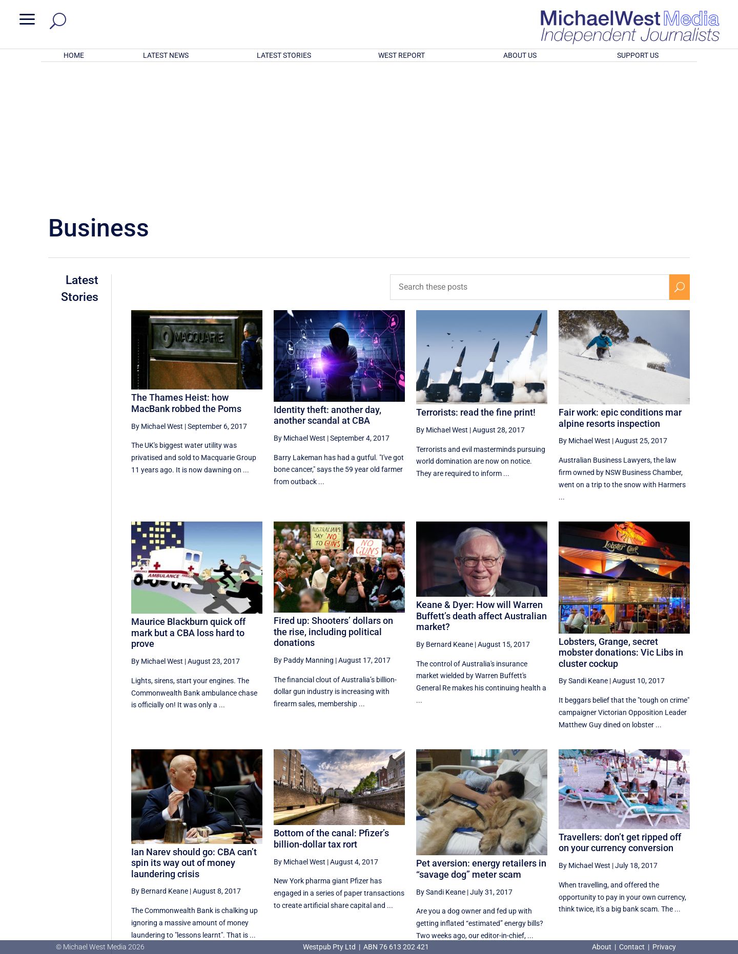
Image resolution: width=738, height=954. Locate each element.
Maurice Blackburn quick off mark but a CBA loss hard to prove (188, 498)
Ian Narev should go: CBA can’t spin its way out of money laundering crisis (194, 728)
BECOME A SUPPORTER (685, 885)
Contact (632, 947)
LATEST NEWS (166, 55)
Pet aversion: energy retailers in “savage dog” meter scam (481, 735)
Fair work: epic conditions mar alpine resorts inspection (620, 284)
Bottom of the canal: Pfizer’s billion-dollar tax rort (331, 704)
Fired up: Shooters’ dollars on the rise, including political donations (333, 497)
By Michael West (157, 292)
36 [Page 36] (552, 847)
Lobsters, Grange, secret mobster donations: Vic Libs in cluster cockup (621, 518)
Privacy (664, 947)
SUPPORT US (638, 55)
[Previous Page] (528, 847)
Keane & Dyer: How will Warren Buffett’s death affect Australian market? (481, 481)
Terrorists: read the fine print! (476, 278)
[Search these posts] (529, 153)
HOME (74, 55)
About (602, 947)
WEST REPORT (401, 55)
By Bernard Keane (444, 510)
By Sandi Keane (583, 547)
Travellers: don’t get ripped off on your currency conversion (620, 709)
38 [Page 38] (604, 847)
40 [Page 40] (655, 847)
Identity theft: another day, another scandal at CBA (327, 281)
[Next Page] (679, 847)
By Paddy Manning (304, 526)
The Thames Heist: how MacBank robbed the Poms (186, 269)
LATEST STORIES (284, 55)
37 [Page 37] (577, 847)
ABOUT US (520, 55)
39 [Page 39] (630, 847)
